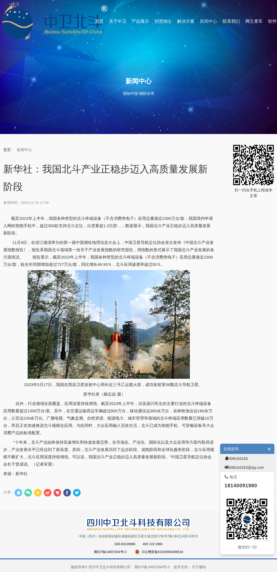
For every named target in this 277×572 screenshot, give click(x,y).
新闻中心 (24, 150)
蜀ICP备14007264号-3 (110, 552)
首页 (7, 150)
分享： (9, 492)
